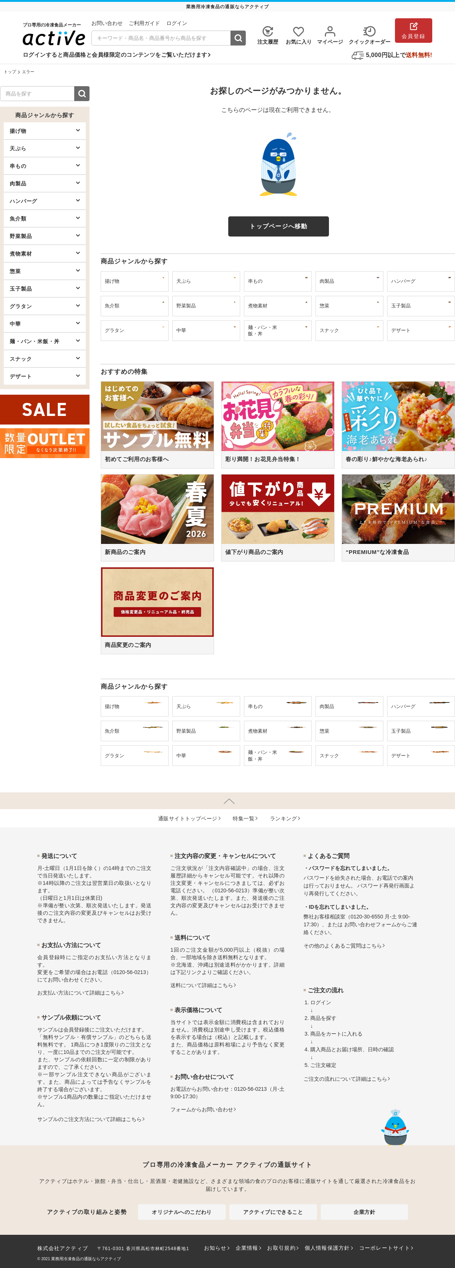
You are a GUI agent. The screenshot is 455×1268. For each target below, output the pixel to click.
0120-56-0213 (129, 972)
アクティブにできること (273, 1212)
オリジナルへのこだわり (181, 1212)
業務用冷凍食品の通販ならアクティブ (86, 1258)
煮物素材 (45, 253)
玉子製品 (45, 288)
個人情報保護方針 (327, 1248)
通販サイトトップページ (187, 818)
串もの (45, 165)
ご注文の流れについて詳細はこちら (345, 1079)
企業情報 (247, 1248)
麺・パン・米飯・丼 (45, 341)
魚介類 (45, 218)
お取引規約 (281, 1248)
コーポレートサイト (384, 1248)
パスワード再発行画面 (383, 886)
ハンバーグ (45, 200)
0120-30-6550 (367, 917)
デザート (45, 376)
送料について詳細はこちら (201, 985)
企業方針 (364, 1212)
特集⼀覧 (243, 818)
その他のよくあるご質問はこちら (343, 946)
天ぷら (45, 148)
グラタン (45, 306)
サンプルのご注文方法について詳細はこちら (89, 1119)
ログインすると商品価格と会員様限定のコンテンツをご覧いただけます (115, 54)
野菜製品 (45, 235)
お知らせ (215, 1248)
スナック (45, 358)
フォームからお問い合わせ (201, 1109)
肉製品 (45, 183)
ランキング (283, 818)
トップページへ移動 (279, 226)
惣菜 (45, 270)
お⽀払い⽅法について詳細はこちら (79, 993)
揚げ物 (45, 130)
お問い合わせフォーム (370, 924)
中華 (45, 323)
